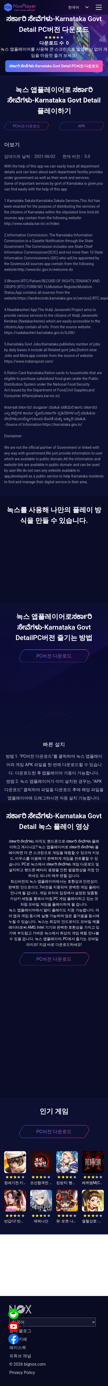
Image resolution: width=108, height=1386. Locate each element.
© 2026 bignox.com (27, 1364)
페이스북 (17, 1347)
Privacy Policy (22, 1372)
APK (81, 126)
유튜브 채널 (20, 1355)
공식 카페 (18, 1339)
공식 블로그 (20, 1330)
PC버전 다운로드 (26, 126)
